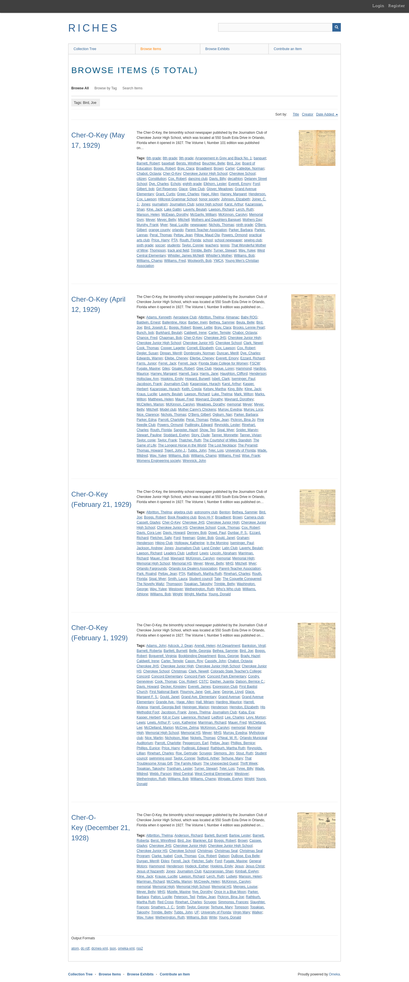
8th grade (170, 158)
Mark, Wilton (243, 394)
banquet (260, 158)
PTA (174, 240)
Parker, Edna (146, 420)
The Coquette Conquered (241, 579)
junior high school (209, 204)
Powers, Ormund (170, 425)
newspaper (198, 225)
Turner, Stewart (225, 250)
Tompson (241, 907)
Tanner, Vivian (250, 435)
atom (75, 948)
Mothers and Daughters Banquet (216, 220)
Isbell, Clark (221, 379)
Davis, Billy (217, 179)
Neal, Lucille (179, 225)
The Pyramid (247, 445)
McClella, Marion (179, 882)
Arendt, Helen (204, 646)
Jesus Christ (255, 866)
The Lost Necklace (222, 445)
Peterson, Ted (184, 897)
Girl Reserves (166, 189)
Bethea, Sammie (221, 322)
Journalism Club (182, 204)
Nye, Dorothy (202, 892)
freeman (188, 538)
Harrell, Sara (188, 374)
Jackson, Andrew (149, 548)
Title (296, 114)
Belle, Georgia (200, 651)
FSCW (255, 363)
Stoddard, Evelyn (176, 435)
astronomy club (205, 512)
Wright (177, 594)
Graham (243, 538)
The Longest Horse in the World (182, 445)
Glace (183, 189)
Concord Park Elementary (226, 676)
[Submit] (336, 27)
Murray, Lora (253, 409)
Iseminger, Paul (243, 379)
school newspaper (228, 240)
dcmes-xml (99, 948)
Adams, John (156, 646)
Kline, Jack (253, 389)
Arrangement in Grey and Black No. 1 (223, 158)
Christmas (179, 671)
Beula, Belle (245, 322)
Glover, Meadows (219, 189)
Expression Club (224, 687)
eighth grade (192, 184)
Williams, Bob (244, 256)
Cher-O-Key (172, 174)
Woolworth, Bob (199, 261)
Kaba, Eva (246, 712)
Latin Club (229, 548)
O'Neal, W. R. (227, 738)
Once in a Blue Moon (230, 892)
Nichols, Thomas (221, 225)
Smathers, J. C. (162, 907)
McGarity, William (203, 215)
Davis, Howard (174, 533)
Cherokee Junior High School (205, 174)
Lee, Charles (234, 717)
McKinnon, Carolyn (232, 215)
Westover (176, 589)
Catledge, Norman (250, 168)
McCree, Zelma (187, 728)
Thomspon (174, 584)
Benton (224, 512)
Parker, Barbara (241, 230)
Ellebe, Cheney (176, 358)
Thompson (158, 250)
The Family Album (187, 763)
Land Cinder (211, 548)
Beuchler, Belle (213, 163)
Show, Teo (207, 430)
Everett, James (199, 687)
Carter (230, 168)
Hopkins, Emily (172, 379)
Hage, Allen (209, 194)
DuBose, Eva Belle (245, 856)
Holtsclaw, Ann (148, 379)
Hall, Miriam (205, 702)
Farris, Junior (146, 363)
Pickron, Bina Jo (243, 420)
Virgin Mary (241, 912)
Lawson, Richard (221, 209)
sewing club (253, 240)
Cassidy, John (215, 661)
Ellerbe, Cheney (202, 358)
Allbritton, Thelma (159, 835)
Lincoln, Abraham (223, 553)
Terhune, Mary (232, 758)
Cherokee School (242, 174)
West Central (183, 774)
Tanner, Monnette (225, 435)
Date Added (325, 114)
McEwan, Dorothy (174, 215)
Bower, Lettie (202, 328)
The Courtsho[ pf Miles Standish (227, 440)
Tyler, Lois (216, 450)
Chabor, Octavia (244, 333)
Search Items (132, 88)
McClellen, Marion (150, 404)
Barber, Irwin (197, 322)
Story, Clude (200, 435)
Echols (175, 184)
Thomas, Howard (149, 450)
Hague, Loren (223, 368)
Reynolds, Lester (227, 425)
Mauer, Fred (184, 399)
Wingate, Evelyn (230, 779)
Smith (180, 907)
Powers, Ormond (234, 235)
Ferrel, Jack (167, 363)
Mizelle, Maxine (179, 892)
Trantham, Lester (180, 769)
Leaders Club (174, 553)
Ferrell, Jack (187, 363)
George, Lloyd (232, 692)
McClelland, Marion (159, 728)
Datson (223, 856)
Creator (307, 114)
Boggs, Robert (165, 168)
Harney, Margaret (233, 194)
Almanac (232, 317)
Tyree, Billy (245, 769)
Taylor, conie (146, 440)
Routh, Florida (190, 240)
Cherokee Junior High (244, 338)
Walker (257, 912)
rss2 (139, 948)
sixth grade (145, 245)
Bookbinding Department (197, 656)
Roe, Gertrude (186, 753)
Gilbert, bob (145, 189)
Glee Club (196, 189)
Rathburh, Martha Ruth (204, 574)
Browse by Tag (106, 88)
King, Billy (235, 389)
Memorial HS (181, 563)
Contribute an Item (288, 49)
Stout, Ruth (244, 753)
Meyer (150, 220)
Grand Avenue (229, 697)
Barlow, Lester (240, 835)
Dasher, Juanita (222, 682)
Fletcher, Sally (161, 538)
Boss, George (228, 656)
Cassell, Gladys (148, 522)
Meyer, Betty (166, 220)
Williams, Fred (175, 261)
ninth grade (244, 225)
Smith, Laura (177, 579)
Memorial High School (153, 563)
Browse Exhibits (217, 49)
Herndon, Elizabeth (243, 707)
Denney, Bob (196, 533)
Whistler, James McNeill (186, 256)
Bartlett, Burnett (175, 651)
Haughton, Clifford (234, 374)
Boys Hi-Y (205, 517)
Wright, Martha (195, 594)
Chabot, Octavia (149, 174)
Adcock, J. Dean (180, 646)
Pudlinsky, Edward (198, 425)
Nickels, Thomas (202, 738)
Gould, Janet (225, 538)
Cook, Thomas (148, 348)
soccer (160, 245)
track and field (178, 250)
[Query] (279, 27)
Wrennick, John (194, 461)
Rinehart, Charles (237, 574)
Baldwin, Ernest (148, 322)
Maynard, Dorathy (208, 399)
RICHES (93, 28)
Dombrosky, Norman (199, 353)
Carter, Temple (219, 333)
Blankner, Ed (202, 841)
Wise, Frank (251, 456)
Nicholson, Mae (176, 738)
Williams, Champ (149, 261)
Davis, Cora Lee (149, 533)
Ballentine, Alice (174, 322)
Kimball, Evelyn (246, 871)
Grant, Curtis (165, 194)
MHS (229, 563)
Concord (143, 676)
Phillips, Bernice (243, 743)
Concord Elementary (166, 676)
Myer (164, 225)
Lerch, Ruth (244, 209)
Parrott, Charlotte (171, 420)
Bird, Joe (233, 163)
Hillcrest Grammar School (177, 199)
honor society (209, 199)
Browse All (80, 88)
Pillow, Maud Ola (207, 235)
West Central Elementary (213, 774)
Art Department (228, 646)
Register (396, 5)
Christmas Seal (225, 851)
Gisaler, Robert (183, 368)
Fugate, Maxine (148, 368)
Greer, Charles (188, 194)
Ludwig (231, 876)
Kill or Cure (170, 717)
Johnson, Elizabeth (235, 199)
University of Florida (241, 450)
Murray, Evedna (230, 409)
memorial (234, 404)
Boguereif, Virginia (163, 656)
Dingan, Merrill (171, 353)
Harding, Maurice (229, 702)
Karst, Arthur (233, 204)
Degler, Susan (147, 353)
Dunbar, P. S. (238, 533)
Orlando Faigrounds (152, 569)
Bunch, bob (145, 333)
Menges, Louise (245, 887)
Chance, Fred (147, 338)
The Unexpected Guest (220, 763)
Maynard (177, 558)
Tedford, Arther (208, 758)
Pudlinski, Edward (194, 748)
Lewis (204, 553)
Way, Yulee (247, 250)
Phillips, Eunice (148, 748)
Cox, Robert (177, 179)
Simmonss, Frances (233, 902)
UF (196, 912)
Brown (218, 168)
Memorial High (243, 558)
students (173, 245)
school (208, 240)
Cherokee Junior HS (198, 343)
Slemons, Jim (224, 753)
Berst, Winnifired (163, 841)
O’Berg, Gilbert (199, 415)
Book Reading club (182, 517)
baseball (168, 163)
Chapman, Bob (170, 338)
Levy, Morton (256, 717)
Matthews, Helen (160, 399)
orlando (177, 230)
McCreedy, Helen (207, 882)
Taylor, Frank (167, 440)
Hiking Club (163, 543)
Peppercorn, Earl (195, 743)
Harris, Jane (209, 374)
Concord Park (194, 676)
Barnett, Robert (148, 163)
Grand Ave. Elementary (198, 697)
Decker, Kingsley (173, 687)
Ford (256, 184)
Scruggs (205, 753)
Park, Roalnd (146, 574)
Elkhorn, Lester (215, 184)
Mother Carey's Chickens (197, 409)
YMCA (218, 261)
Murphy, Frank (147, 225)
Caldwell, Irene (195, 333)
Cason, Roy (194, 661)
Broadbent (204, 168)
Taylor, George (198, 907)
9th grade (186, 158)
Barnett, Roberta (149, 651)
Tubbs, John (197, 450)
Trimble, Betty (201, 250)
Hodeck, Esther (196, 866)
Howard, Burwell (197, 379)
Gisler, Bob (205, 538)
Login (378, 5)
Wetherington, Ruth (199, 589)
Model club (168, 409)
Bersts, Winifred (188, 163)
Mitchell (183, 220)
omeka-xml (126, 948)
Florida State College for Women (223, 363)
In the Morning (217, 543)
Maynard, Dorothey (238, 399)
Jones (145, 204)
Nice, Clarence (148, 415)
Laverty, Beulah (195, 209)
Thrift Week (248, 763)
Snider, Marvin (247, 430)
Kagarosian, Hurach (205, 384)
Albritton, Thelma (211, 317)
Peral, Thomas (161, 235)
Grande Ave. (165, 702)
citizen (141, 179)
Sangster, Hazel (186, 430)
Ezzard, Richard (252, 358)
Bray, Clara (185, 168)
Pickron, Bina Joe (230, 897)
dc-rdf (85, 948)
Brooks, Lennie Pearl (248, 328)
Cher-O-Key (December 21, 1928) (100, 828)
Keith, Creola (191, 389)
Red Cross (165, 902)
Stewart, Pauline (149, 435)
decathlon (235, 179)
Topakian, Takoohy (198, 584)
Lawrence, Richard (195, 717)
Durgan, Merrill (148, 861)
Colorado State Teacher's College (235, 671)
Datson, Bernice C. (250, 682)
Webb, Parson (160, 774)
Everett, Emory (239, 184)
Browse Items (151, 49)
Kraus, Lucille (147, 394)
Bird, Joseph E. (155, 328)
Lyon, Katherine (185, 722)
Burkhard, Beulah (169, 333)
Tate (217, 579)
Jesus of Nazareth (150, 871)
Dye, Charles (158, 184)
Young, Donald (219, 594)
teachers (211, 245)
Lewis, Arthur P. (159, 722)
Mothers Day (252, 220)
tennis (224, 245)
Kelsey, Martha (214, 389)
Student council (200, 579)
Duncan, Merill (228, 353)
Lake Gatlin (172, 209)
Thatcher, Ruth (190, 440)
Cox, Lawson (225, 348)
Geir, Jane (212, 692)
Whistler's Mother (219, 256)
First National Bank (163, 692)
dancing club (197, 179)
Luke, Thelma (222, 394)
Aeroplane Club (185, 317)
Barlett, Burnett (215, 835)
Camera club (254, 517)
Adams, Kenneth (159, 317)
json (113, 948)
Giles (166, 368)
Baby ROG (249, 317)
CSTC (203, 682)
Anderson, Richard (188, 835)
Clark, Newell (199, 671)
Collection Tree (85, 49)
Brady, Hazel (250, 656)
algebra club (183, 512)
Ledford (192, 553)
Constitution (157, 179)
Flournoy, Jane (191, 692)
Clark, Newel (253, 343)
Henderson (257, 374)
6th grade (153, 158)
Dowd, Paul (217, 533)
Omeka (334, 974)
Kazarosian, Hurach (165, 389)
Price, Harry (160, 240)
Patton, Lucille (161, 897)
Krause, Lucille (166, 876)
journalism (160, 204)
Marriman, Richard (212, 722)
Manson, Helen (148, 215)
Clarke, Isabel (162, 856)
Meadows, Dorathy (211, 404)
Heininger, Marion (195, 707)
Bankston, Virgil (254, 646)
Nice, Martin (154, 738)
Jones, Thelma (199, 712)
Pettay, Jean (183, 235)
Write (213, 917)
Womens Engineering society (159, 461)
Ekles (165, 861)
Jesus (239, 866)
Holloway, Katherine (189, 543)
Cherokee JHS (215, 338)
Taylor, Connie (192, 245)
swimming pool (160, 758)
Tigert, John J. (175, 450)
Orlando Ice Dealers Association (193, 569)
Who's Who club (228, 589)
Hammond (244, 368)
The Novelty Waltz (150, 584)
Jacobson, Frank (149, 384)
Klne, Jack (154, 209)
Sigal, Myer (225, 430)
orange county (159, 230)
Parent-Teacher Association (206, 230)
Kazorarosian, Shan (218, 871)
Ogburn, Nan (222, 415)
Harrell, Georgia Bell (165, 707)
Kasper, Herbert (148, 717)
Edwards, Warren (150, 358)
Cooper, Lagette (172, 348)
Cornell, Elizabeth (200, 348)
